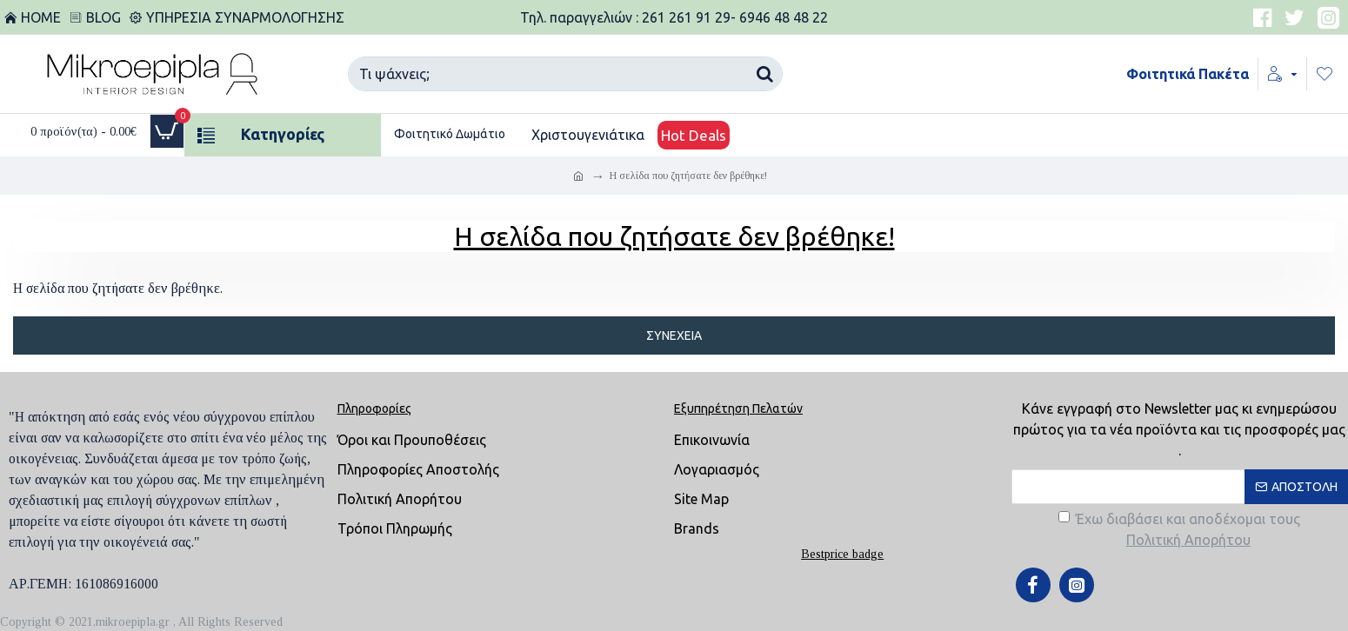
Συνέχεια (674, 335)
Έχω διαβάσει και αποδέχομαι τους (1179, 530)
